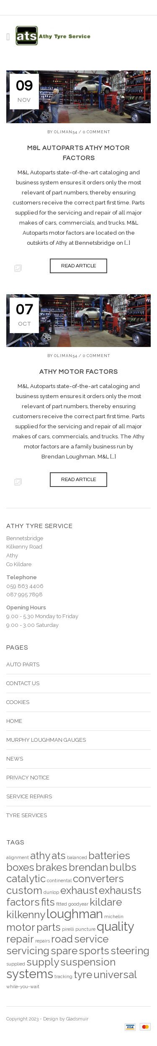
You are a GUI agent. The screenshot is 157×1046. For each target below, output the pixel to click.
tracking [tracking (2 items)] (63, 976)
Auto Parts (22, 664)
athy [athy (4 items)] (40, 855)
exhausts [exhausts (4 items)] (120, 890)
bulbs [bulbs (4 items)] (122, 867)
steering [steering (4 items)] (130, 951)
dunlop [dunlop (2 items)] (51, 892)
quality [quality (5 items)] (115, 926)
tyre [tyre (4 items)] (83, 974)
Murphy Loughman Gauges (46, 740)
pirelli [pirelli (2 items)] (68, 929)
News (14, 759)
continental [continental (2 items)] (59, 880)
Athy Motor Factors (78, 372)
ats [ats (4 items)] (58, 855)
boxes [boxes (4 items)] (20, 867)
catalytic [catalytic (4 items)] (26, 879)
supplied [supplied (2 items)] (15, 963)
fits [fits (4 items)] (48, 902)
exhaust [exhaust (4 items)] (79, 890)
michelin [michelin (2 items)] (114, 916)
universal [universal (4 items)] (115, 974)
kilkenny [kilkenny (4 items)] (25, 915)
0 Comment (96, 132)
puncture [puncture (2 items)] (85, 929)
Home (14, 721)
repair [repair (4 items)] (20, 939)
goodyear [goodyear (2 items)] (78, 903)
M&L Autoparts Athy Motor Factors (78, 153)
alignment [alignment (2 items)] (17, 857)
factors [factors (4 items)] (23, 902)
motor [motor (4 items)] (20, 927)
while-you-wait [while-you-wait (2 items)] (22, 986)
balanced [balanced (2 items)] (77, 857)
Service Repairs (29, 796)
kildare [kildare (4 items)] (106, 902)
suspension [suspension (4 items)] (88, 962)
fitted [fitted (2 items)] (61, 903)
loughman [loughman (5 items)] (74, 913)
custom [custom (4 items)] (24, 890)
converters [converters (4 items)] (98, 879)
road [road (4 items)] (62, 939)
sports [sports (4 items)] (94, 951)
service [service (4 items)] (91, 939)
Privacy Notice (27, 777)
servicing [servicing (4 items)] (27, 951)
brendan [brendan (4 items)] (88, 867)
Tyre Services (26, 815)
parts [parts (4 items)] (48, 927)
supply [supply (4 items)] (42, 962)
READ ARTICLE (78, 266)
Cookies (17, 702)
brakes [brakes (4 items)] (51, 867)
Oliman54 (65, 132)
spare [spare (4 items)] (64, 951)
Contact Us (22, 683)
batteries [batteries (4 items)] (109, 855)
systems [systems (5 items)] (29, 973)
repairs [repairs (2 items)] (42, 940)
